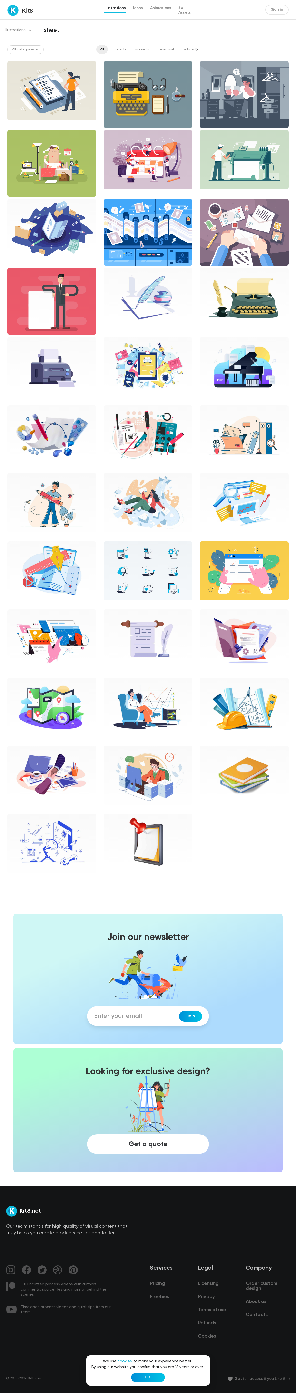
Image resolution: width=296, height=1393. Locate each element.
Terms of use (212, 1310)
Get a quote (148, 1144)
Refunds (207, 1323)
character (120, 49)
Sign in (277, 10)
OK (148, 1377)
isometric (142, 49)
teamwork (166, 49)
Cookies (207, 1336)
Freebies (159, 1296)
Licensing (208, 1283)
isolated (189, 49)
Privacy (206, 1296)
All (102, 49)
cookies (125, 1361)
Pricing (157, 1283)
